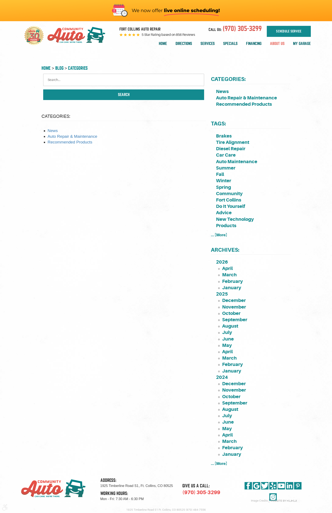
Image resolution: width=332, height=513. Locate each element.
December (234, 300)
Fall (220, 174)
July (227, 332)
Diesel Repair (230, 148)
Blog (59, 68)
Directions (184, 44)
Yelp (273, 485)
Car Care (226, 155)
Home (163, 44)
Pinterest (298, 485)
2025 (222, 294)
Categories (78, 68)
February (232, 281)
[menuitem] (163, 43)
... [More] (219, 235)
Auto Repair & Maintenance (72, 136)
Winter (223, 180)
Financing (253, 44)
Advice (224, 212)
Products (226, 225)
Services (208, 44)
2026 (222, 262)
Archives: (225, 250)
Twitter (264, 485)
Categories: (228, 79)
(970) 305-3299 (201, 492)
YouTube (281, 485)
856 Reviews (185, 35)
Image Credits (259, 500)
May (227, 345)
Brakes (224, 136)
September (234, 319)
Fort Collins (228, 200)
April (227, 268)
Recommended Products (70, 142)
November (234, 307)
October (231, 313)
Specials (230, 44)
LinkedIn (289, 485)
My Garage (302, 44)
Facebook (248, 485)
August (230, 326)
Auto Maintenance (236, 161)
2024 (222, 377)
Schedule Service (288, 31)
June (228, 339)
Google (256, 485)
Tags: (218, 124)
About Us (277, 44)
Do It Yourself (230, 206)
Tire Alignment (232, 142)
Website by (283, 500)
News (53, 130)
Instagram (273, 497)
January (231, 287)
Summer (225, 168)
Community (229, 193)
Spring (223, 187)
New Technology (235, 219)
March (229, 274)
